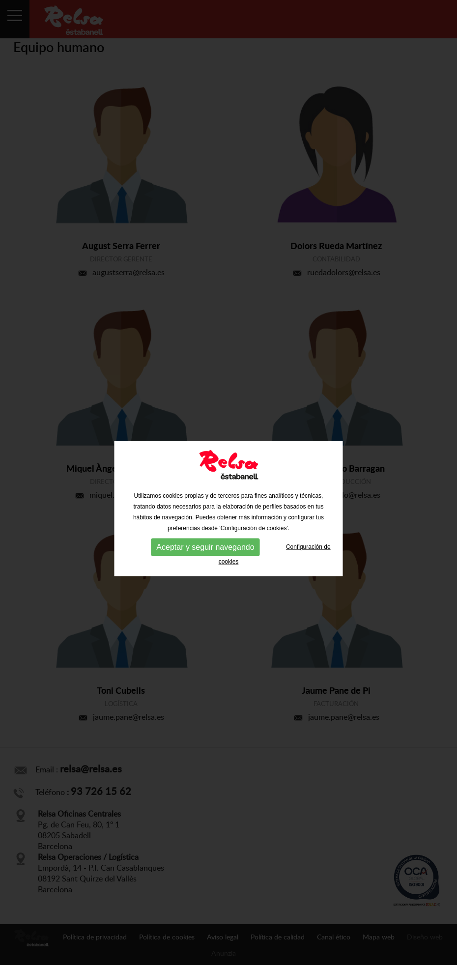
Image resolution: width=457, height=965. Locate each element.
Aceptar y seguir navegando (205, 552)
